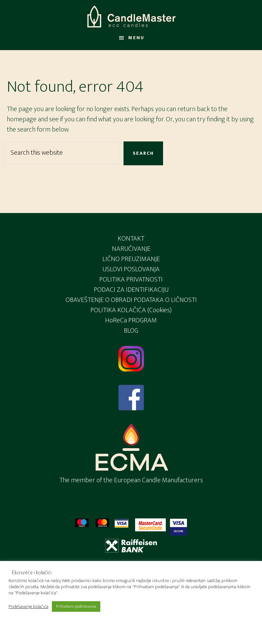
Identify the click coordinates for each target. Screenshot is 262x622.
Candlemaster (131, 16)
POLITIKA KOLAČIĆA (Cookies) (131, 310)
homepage (22, 119)
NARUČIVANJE (131, 249)
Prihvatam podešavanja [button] (76, 606)
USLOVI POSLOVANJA (131, 269)
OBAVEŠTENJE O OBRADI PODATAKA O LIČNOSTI (131, 300)
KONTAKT (131, 238)
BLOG (131, 330)
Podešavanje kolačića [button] (28, 607)
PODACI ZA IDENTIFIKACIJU (131, 289)
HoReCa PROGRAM (131, 320)
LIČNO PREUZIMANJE (131, 259)
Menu (136, 38)
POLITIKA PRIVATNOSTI (131, 279)
